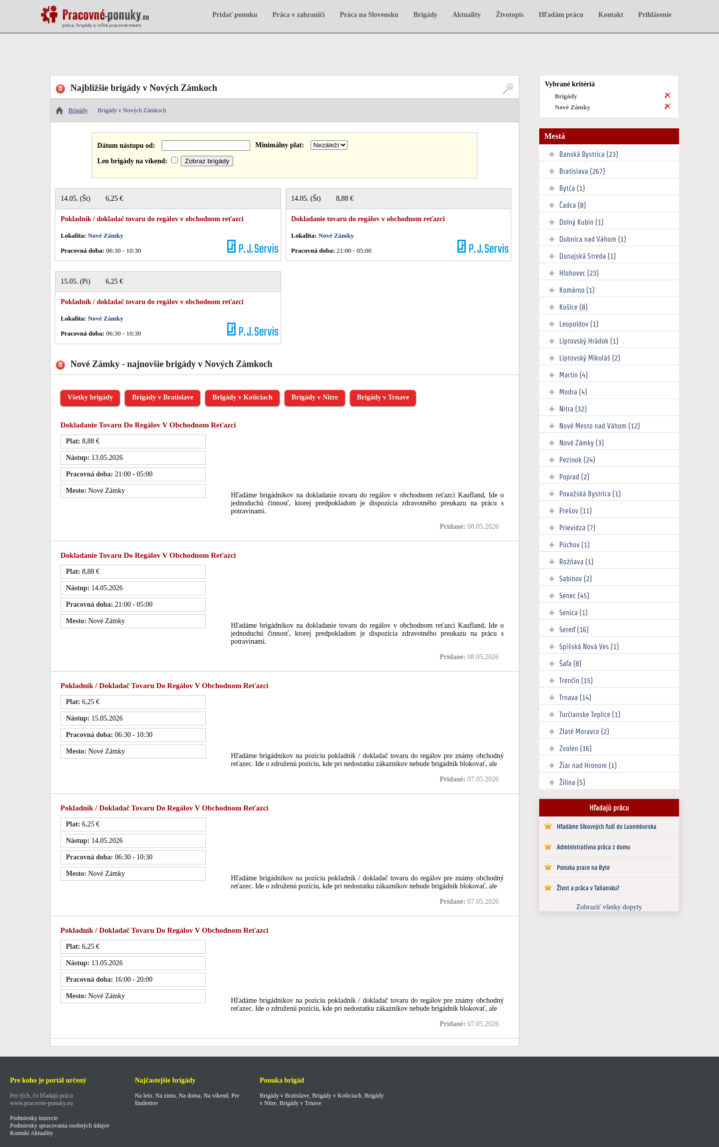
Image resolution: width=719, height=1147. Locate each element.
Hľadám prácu (561, 14)
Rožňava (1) (576, 562)
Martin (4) (573, 375)
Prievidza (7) (577, 528)
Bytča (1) (572, 188)
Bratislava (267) (582, 171)
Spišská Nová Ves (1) (589, 647)
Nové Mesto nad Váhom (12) (599, 426)
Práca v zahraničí (298, 14)
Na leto (143, 1095)
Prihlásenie (655, 14)
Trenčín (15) (576, 681)
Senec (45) (574, 596)
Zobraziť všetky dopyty (609, 907)
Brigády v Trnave (383, 397)
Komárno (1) (577, 290)
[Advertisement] (221, 48)
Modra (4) (573, 392)
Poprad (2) (574, 477)
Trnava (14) (575, 698)
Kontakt (610, 14)
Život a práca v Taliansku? (588, 888)
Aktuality (466, 14)
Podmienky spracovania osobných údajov (60, 1125)
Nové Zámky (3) (581, 443)
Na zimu (165, 1095)
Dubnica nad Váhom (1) (592, 239)
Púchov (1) (574, 545)
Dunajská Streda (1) (587, 256)
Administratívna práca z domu (593, 847)
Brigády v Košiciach (242, 397)
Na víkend (216, 1095)
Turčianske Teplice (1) (589, 715)
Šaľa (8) (570, 664)
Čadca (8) (572, 205)
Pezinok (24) (577, 460)
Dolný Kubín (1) (581, 222)
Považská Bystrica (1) (590, 494)
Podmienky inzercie (34, 1118)
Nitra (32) (573, 409)
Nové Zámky (105, 235)
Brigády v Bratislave (162, 397)
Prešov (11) (575, 511)
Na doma (190, 1095)
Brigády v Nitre (315, 397)
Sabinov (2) (575, 579)
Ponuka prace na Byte (583, 867)
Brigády (425, 14)
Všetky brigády (90, 397)
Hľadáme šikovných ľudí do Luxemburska (606, 826)
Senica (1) (573, 613)
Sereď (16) (574, 630)
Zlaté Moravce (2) (584, 732)
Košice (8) (573, 307)
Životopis (510, 14)
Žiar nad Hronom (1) (588, 765)
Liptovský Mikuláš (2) (589, 358)
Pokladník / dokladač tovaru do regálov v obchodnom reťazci (151, 219)
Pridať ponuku (234, 14)
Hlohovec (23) (579, 273)
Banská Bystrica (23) (588, 154)
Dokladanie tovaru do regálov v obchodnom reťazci (368, 219)
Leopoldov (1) (579, 324)
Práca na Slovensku (369, 14)
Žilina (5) (572, 782)
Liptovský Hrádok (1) (588, 341)
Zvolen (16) (575, 749)
